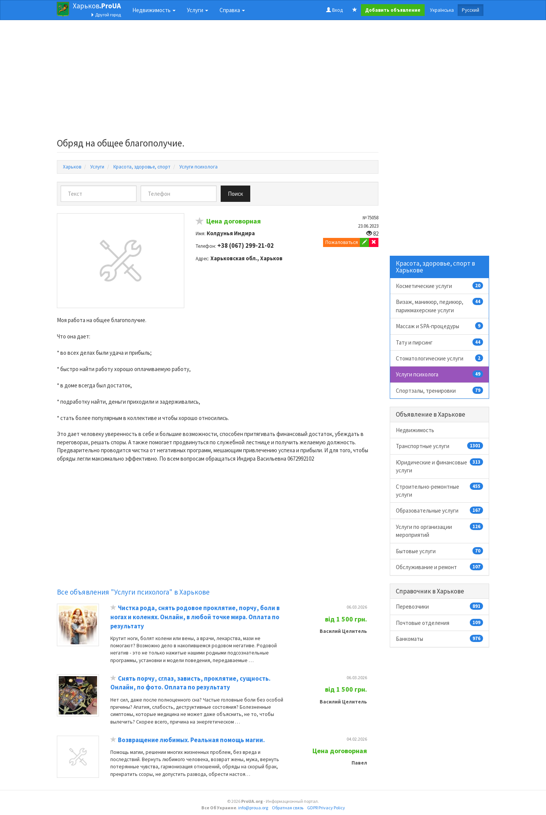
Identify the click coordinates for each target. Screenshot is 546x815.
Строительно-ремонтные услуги (439, 490)
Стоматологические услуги (439, 358)
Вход (334, 10)
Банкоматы (439, 638)
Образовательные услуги (439, 510)
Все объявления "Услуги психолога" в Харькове (133, 591)
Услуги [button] (197, 10)
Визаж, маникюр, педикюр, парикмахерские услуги (439, 305)
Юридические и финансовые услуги (439, 466)
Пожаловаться (341, 242)
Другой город (106, 14)
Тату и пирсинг (439, 342)
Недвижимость (415, 430)
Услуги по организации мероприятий (439, 530)
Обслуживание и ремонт (439, 567)
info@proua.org (253, 807)
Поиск (235, 193)
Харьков (97, 5)
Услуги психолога (439, 374)
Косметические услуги (439, 285)
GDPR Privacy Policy (326, 807)
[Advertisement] (217, 81)
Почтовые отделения (439, 622)
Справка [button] (232, 10)
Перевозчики (439, 606)
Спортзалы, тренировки (439, 390)
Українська (442, 10)
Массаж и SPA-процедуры (439, 326)
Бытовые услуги (439, 551)
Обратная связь (287, 807)
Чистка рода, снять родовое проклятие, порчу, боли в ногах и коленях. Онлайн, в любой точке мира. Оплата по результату (195, 617)
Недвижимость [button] (154, 10)
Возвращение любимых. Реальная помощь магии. (191, 740)
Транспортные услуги (439, 446)
